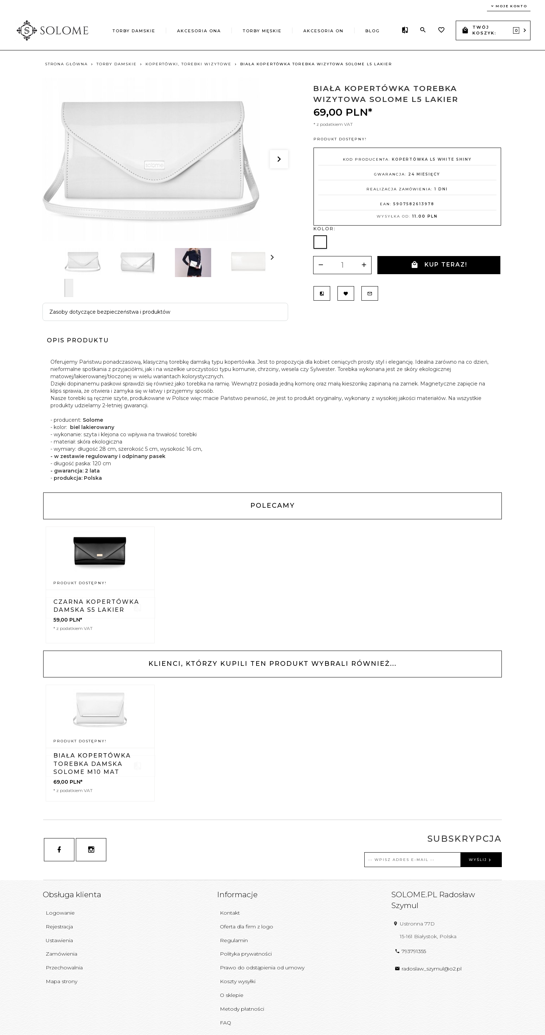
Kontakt (230, 913)
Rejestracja (59, 926)
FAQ (225, 1022)
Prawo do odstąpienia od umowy (262, 967)
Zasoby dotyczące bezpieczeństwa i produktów (109, 312)
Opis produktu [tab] (78, 340)
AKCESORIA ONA (199, 30)
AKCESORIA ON (323, 30)
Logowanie (60, 913)
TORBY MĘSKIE (262, 30)
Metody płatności (242, 1009)
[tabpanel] (272, 419)
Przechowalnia (64, 967)
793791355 (410, 951)
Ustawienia (59, 940)
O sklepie (231, 995)
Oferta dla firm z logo (246, 926)
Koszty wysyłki (237, 981)
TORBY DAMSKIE (133, 30)
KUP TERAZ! (438, 265)
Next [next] (68, 288)
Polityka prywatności (246, 954)
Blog (372, 30)
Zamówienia (61, 954)
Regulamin (234, 940)
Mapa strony (61, 981)
